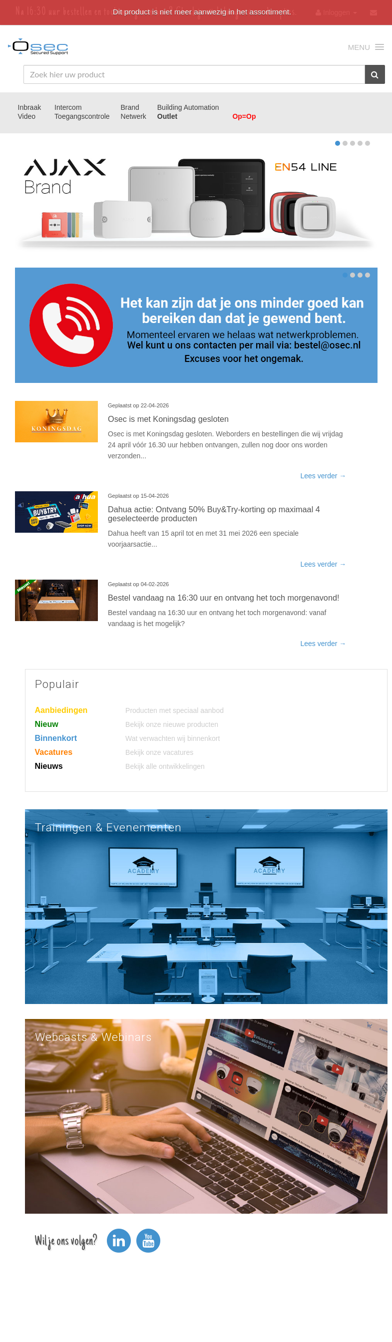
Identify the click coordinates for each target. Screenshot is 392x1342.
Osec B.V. (38, 48)
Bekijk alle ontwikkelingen (165, 766)
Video (27, 116)
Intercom (67, 107)
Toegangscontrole (82, 116)
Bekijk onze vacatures (159, 752)
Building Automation (188, 107)
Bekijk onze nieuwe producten (171, 724)
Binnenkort (56, 738)
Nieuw (46, 724)
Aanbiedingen (61, 710)
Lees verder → (323, 476)
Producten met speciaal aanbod (174, 710)
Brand (130, 107)
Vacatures (54, 752)
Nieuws (49, 766)
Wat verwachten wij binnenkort (172, 738)
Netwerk (133, 116)
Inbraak (29, 107)
